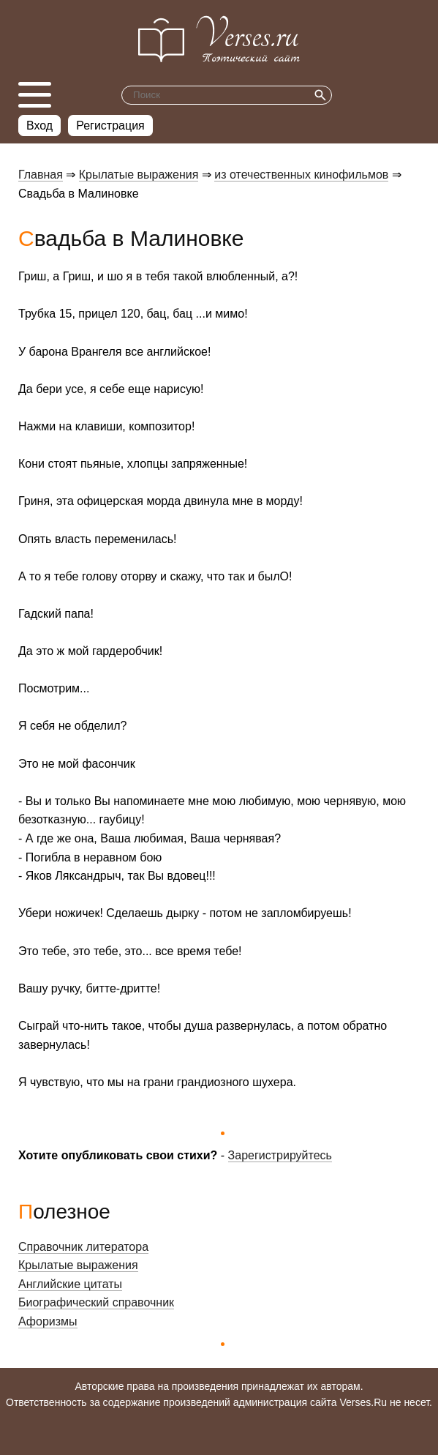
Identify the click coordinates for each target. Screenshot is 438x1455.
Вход (39, 125)
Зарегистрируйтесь (280, 1155)
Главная (40, 174)
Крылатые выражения (139, 174)
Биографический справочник (96, 1302)
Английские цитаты (70, 1284)
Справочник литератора (83, 1247)
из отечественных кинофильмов (301, 174)
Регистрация (110, 125)
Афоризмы (48, 1321)
